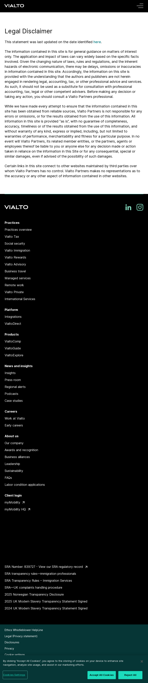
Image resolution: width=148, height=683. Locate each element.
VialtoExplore (14, 355)
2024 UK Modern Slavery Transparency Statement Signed (46, 608)
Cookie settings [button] (15, 654)
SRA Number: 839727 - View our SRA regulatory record (44, 567)
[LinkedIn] (128, 207)
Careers (11, 411)
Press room (13, 380)
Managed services (18, 278)
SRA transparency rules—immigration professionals (40, 574)
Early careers (14, 425)
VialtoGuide (13, 348)
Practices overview (18, 230)
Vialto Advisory (15, 264)
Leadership (12, 464)
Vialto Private (14, 292)
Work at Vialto (15, 418)
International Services (20, 299)
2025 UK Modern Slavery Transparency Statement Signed (46, 601)
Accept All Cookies (102, 674)
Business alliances (17, 457)
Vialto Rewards (15, 257)
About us (11, 436)
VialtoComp (13, 341)
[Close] (142, 661)
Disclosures (12, 642)
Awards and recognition (21, 450)
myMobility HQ (15, 509)
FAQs (8, 478)
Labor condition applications (25, 485)
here (97, 42)
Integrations (13, 317)
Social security (15, 243)
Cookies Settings (14, 674)
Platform (11, 310)
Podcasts (11, 394)
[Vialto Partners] (14, 5)
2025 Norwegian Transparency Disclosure (34, 594)
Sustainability (14, 471)
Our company (14, 443)
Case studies (14, 401)
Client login (13, 495)
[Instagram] (139, 207)
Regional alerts (15, 387)
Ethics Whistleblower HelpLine (24, 630)
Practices (12, 223)
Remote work (14, 285)
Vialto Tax (12, 236)
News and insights (19, 366)
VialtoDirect (13, 324)
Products (12, 334)
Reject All (130, 674)
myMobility (12, 502)
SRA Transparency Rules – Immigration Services (38, 580)
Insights (10, 373)
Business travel (15, 271)
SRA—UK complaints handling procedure (33, 587)
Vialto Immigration (17, 250)
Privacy (9, 648)
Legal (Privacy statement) (21, 636)
